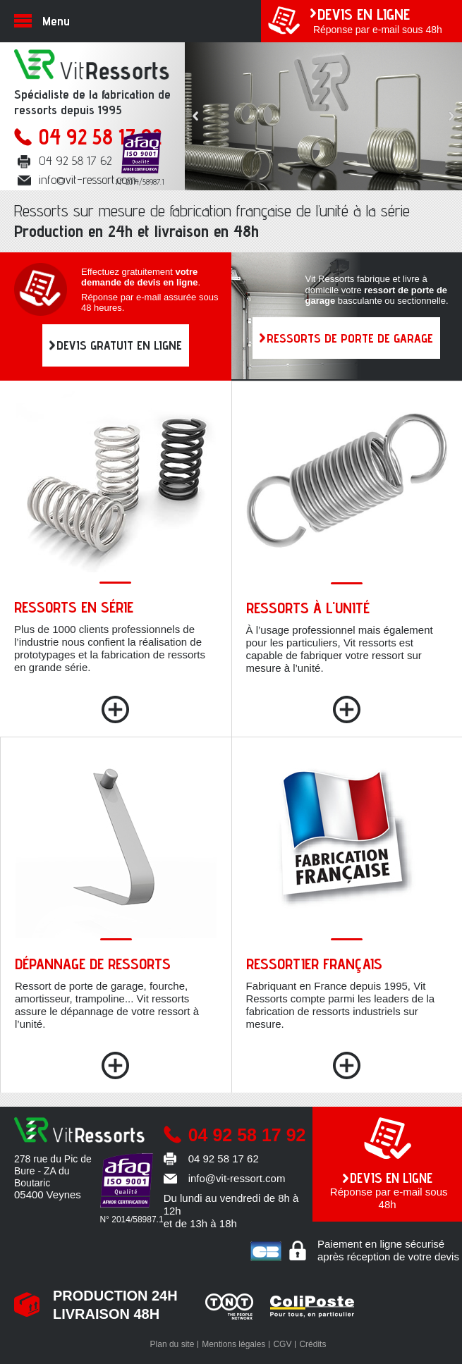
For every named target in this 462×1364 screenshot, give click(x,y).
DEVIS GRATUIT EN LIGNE (119, 345)
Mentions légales (233, 1344)
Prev (195, 116)
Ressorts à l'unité (308, 607)
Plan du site (172, 1344)
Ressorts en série (73, 607)
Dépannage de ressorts (93, 963)
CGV (282, 1344)
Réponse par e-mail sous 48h (379, 20)
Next (451, 116)
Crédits (312, 1344)
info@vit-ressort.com (87, 179)
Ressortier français (314, 963)
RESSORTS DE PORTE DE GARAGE (350, 338)
